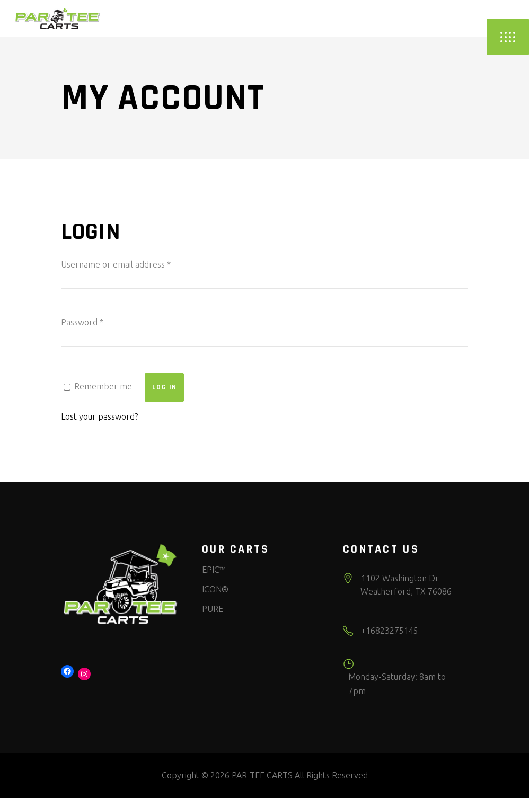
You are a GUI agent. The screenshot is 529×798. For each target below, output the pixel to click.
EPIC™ (213, 569)
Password (82, 322)
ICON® (215, 589)
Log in (164, 387)
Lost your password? (99, 416)
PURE (212, 609)
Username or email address (116, 264)
